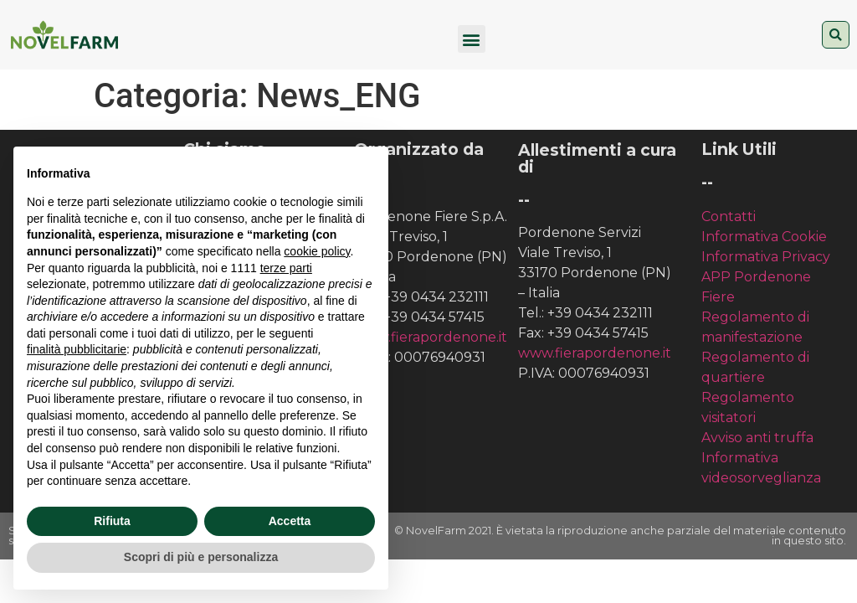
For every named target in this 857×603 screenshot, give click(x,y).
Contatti (728, 216)
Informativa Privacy (765, 257)
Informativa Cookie (764, 237)
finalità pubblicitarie (76, 349)
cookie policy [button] (317, 251)
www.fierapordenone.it (430, 337)
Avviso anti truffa (757, 438)
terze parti (286, 268)
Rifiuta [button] (112, 521)
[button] (471, 39)
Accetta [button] (290, 521)
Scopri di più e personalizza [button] (201, 557)
